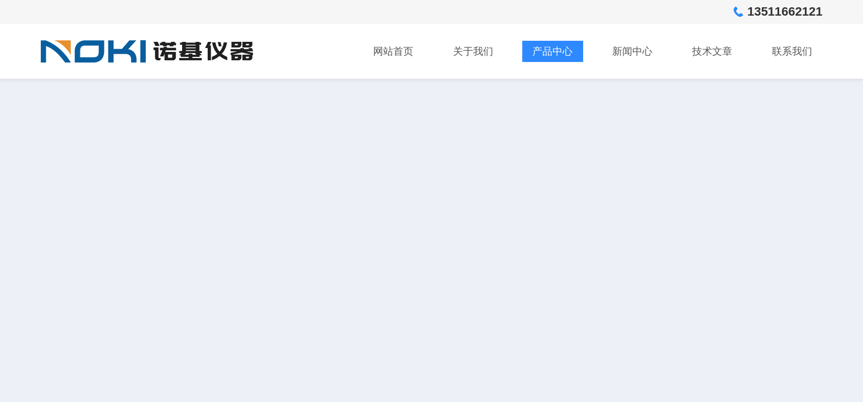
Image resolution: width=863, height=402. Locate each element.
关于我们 (473, 51)
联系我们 (792, 51)
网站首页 (393, 51)
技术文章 (712, 51)
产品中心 (552, 51)
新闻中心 (632, 51)
